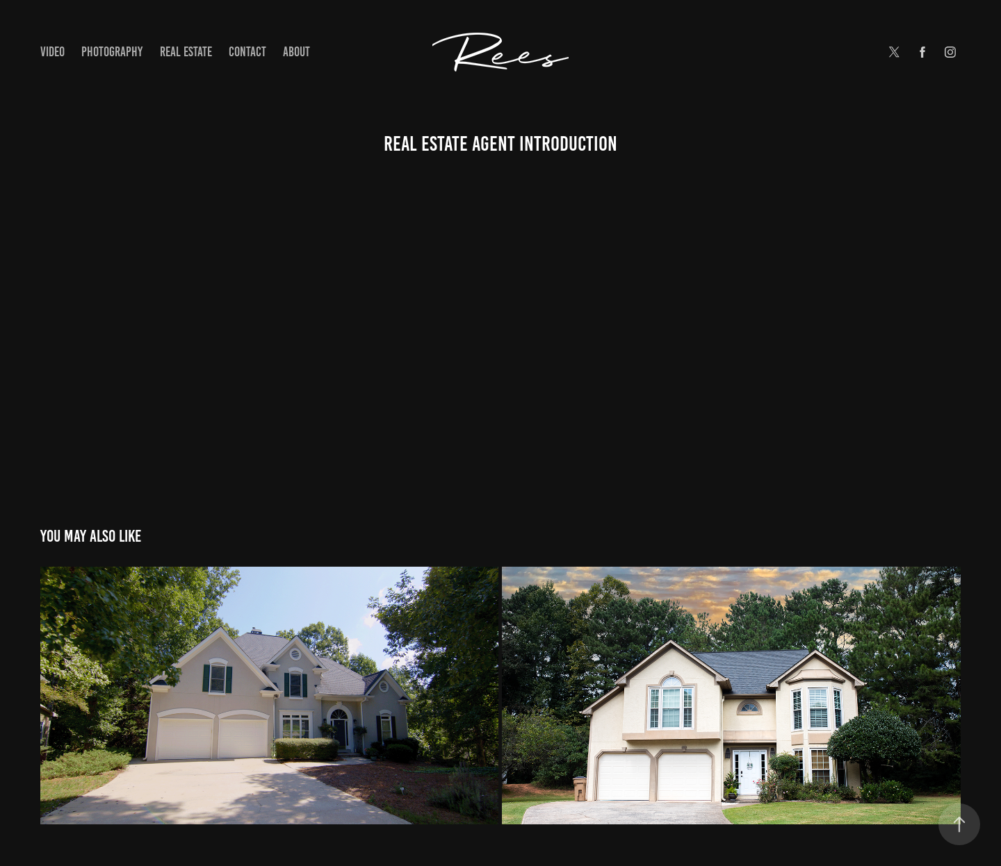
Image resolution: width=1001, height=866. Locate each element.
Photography (112, 51)
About (296, 51)
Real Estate (186, 51)
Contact (247, 51)
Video (52, 51)
